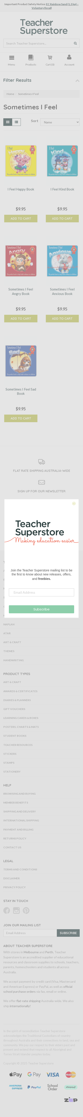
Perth (49, 952)
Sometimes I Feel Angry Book (20, 291)
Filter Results (17, 80)
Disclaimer (11, 878)
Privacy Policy (14, 887)
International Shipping (21, 820)
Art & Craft (12, 642)
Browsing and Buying (19, 793)
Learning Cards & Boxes (20, 718)
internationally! (20, 1006)
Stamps (8, 762)
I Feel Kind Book (62, 189)
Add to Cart (21, 219)
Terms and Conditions (20, 869)
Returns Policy (14, 838)
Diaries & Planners (17, 700)
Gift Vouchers (14, 709)
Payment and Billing (18, 829)
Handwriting (13, 660)
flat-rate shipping (28, 1001)
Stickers (9, 753)
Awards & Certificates (20, 691)
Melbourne (31, 952)
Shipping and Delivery (19, 811)
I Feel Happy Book (21, 189)
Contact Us (12, 847)
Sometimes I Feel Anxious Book (62, 291)
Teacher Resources (18, 745)
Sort (34, 121)
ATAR (7, 633)
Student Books (14, 735)
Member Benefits (15, 802)
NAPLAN (8, 624)
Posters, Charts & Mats (21, 726)
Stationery (12, 771)
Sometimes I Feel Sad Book (21, 391)
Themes (8, 651)
